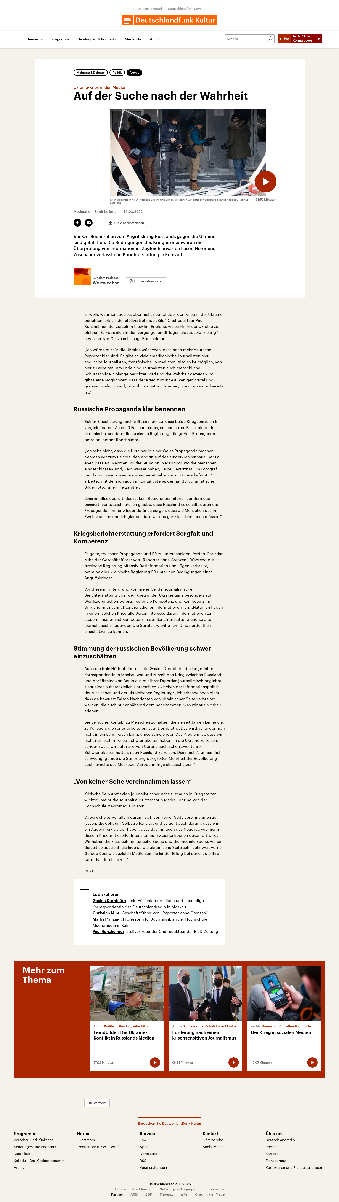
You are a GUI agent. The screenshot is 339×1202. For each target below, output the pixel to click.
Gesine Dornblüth (109, 901)
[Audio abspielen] (265, 181)
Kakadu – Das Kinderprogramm (39, 1160)
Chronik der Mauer (210, 1194)
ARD (134, 1194)
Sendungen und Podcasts (35, 1147)
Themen (32, 39)
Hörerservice (213, 1140)
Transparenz (276, 1160)
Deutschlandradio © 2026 (169, 1184)
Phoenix (166, 1194)
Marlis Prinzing (107, 919)
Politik (117, 72)
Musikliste (133, 39)
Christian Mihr (106, 913)
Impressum (214, 1189)
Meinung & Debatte (91, 72)
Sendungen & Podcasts (97, 39)
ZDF (148, 1194)
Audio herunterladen (128, 223)
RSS (143, 1160)
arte (184, 1194)
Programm (60, 39)
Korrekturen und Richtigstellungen (294, 1167)
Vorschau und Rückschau (35, 1140)
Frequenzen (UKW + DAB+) (98, 1147)
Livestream (86, 1140)
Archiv (155, 39)
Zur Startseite (97, 1103)
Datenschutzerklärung (133, 1189)
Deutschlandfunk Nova (185, 8)
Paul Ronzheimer (108, 932)
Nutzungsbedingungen (178, 1189)
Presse (271, 1147)
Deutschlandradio (280, 1140)
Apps (144, 1147)
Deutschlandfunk (150, 8)
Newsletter (148, 1153)
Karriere (272, 1153)
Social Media (213, 1147)
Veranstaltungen (153, 1167)
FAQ (143, 1140)
